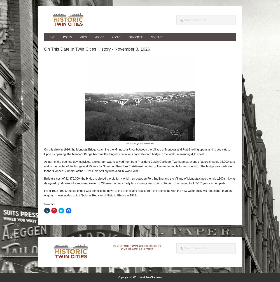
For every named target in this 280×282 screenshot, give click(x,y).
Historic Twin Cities (68, 19)
